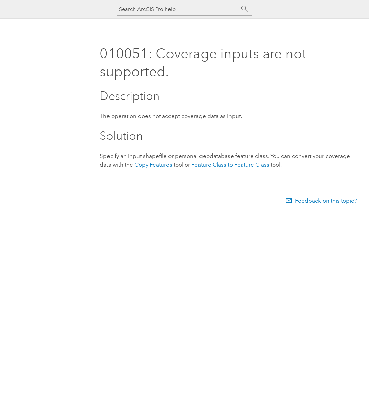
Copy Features (153, 164)
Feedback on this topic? (326, 200)
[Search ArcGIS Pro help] (178, 9)
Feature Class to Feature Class (230, 164)
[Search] (244, 9)
